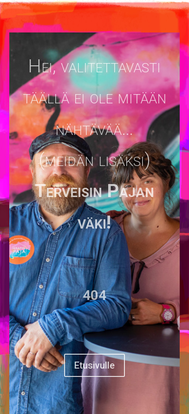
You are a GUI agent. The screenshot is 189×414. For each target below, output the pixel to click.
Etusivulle (94, 365)
